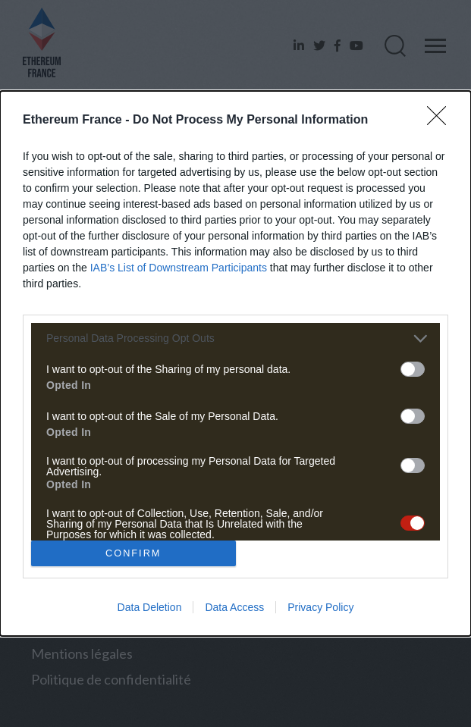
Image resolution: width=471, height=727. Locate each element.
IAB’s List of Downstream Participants (178, 268)
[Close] (441, 120)
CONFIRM (133, 553)
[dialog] (235, 364)
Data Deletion (150, 607)
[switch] (412, 369)
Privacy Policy (320, 607)
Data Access (234, 607)
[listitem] (235, 338)
